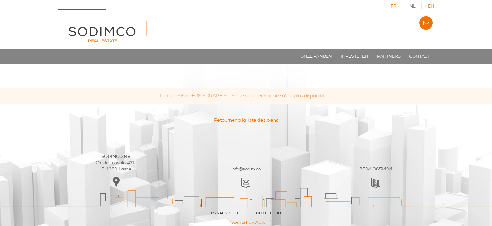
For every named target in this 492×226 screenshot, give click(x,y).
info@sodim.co (245, 169)
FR (394, 6)
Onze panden (316, 56)
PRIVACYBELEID (225, 213)
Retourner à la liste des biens (246, 120)
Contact (419, 56)
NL (412, 6)
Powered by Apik (246, 222)
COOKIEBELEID (267, 213)
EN (431, 6)
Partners (388, 56)
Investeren (354, 56)
